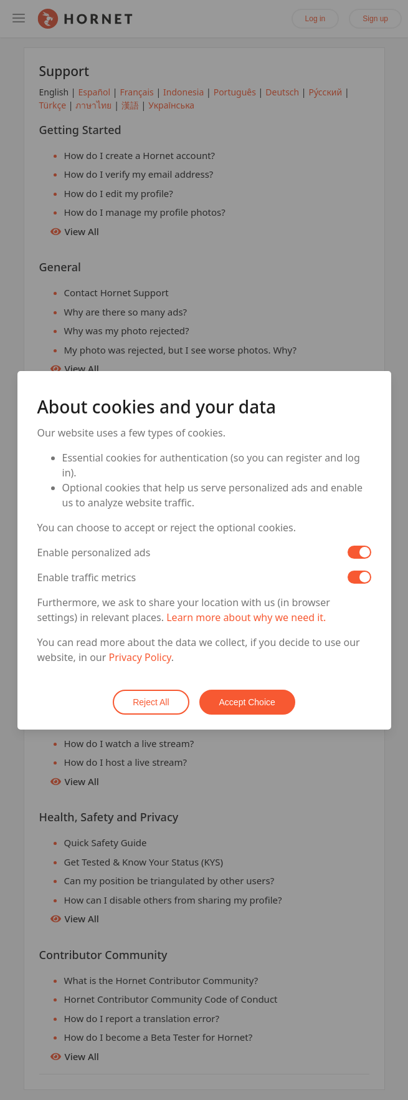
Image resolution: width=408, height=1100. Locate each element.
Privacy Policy (140, 657)
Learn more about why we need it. (246, 617)
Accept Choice (247, 702)
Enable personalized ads (94, 552)
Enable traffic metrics (86, 577)
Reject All (151, 702)
